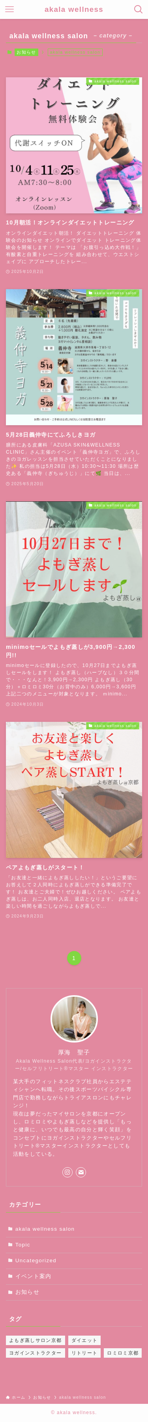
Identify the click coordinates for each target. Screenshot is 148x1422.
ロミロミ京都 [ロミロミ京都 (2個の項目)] (123, 1353)
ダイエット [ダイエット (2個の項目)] (84, 1340)
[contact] (81, 1172)
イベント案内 (33, 1276)
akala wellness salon (45, 1229)
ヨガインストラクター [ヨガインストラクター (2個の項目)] (35, 1353)
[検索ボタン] (138, 9)
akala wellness (74, 9)
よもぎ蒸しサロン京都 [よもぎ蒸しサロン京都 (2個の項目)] (35, 1340)
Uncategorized (36, 1260)
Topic (22, 1245)
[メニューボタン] (9, 9)
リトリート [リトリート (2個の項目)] (84, 1353)
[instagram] (67, 1172)
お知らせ (26, 52)
